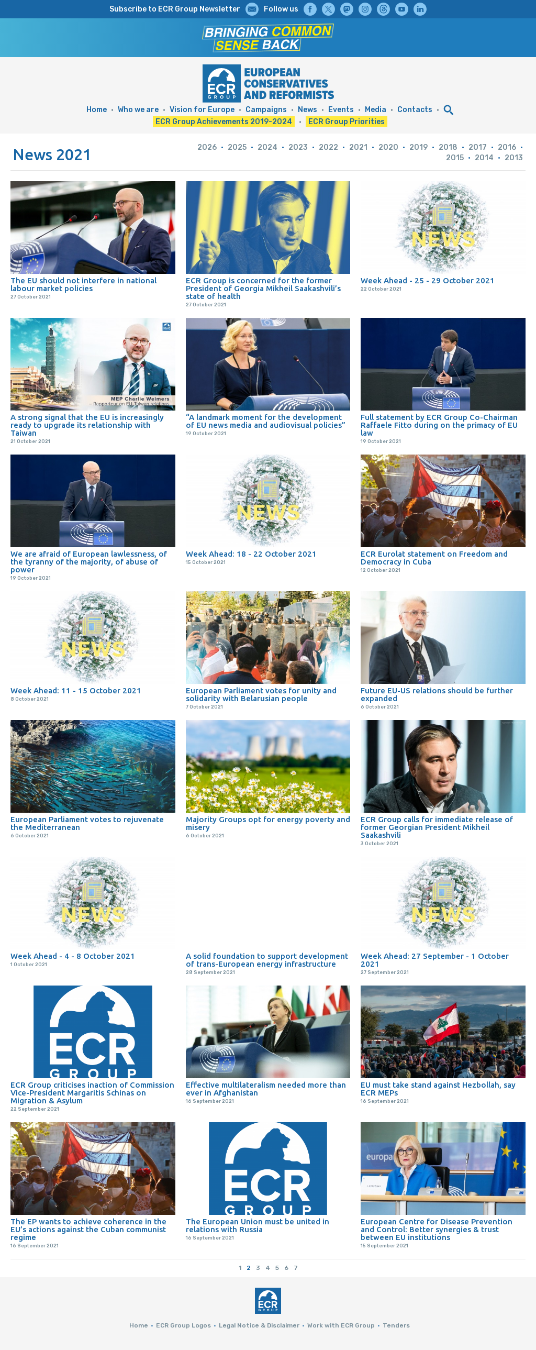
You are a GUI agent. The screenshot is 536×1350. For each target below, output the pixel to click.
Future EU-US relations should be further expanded (437, 694)
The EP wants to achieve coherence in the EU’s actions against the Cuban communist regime (88, 1229)
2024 (267, 147)
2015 (455, 157)
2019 (418, 147)
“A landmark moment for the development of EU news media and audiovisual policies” (265, 421)
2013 (514, 157)
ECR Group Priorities (346, 121)
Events (341, 109)
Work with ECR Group (341, 1325)
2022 (328, 147)
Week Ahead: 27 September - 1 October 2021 (435, 960)
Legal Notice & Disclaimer (259, 1325)
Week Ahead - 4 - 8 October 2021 (72, 956)
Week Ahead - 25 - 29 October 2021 (428, 280)
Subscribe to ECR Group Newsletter (174, 9)
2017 (477, 147)
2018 (448, 147)
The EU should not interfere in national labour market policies (83, 284)
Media (375, 109)
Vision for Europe (202, 109)
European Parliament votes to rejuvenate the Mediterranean (87, 823)
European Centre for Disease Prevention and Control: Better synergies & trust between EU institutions (436, 1229)
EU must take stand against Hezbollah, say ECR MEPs (438, 1089)
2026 (207, 147)
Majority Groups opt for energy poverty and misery (268, 823)
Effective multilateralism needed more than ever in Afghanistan (266, 1089)
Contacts (414, 109)
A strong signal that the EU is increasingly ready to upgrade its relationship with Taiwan (87, 425)
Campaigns (266, 109)
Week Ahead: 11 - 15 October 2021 (75, 690)
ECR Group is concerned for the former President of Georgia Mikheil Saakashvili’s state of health (263, 288)
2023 (298, 147)
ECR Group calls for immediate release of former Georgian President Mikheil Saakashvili (437, 827)
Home (96, 109)
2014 (484, 157)
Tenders (396, 1325)
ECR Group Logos (183, 1325)
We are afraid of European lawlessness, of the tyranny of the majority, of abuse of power (88, 561)
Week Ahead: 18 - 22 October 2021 (251, 554)
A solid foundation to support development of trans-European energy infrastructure (267, 960)
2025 (237, 147)
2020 (388, 147)
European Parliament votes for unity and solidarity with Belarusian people (261, 694)
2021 (358, 147)
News (307, 109)
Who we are (138, 109)
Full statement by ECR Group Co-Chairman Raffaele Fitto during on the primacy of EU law (439, 425)
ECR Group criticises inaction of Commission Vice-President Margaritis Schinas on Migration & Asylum (92, 1092)
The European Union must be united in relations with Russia (257, 1225)
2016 (507, 147)
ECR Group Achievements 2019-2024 (223, 121)
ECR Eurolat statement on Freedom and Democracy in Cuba (434, 558)
